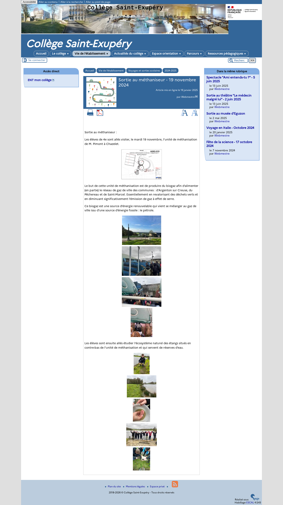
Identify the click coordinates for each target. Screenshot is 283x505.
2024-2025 (170, 70)
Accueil (41, 53)
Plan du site (113, 486)
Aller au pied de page (98, 1)
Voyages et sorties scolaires (144, 70)
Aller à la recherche (71, 1)
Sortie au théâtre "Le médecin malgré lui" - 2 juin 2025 (228, 97)
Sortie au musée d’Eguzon (225, 113)
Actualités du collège (130, 53)
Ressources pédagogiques (227, 53)
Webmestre (188, 96)
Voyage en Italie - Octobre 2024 (230, 128)
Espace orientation (166, 53)
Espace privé (156, 486)
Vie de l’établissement (91, 53)
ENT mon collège (39, 80)
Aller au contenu (48, 1)
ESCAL (250, 502)
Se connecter (36, 60)
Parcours (194, 53)
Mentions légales (134, 486)
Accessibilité (29, 2)
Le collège (60, 53)
